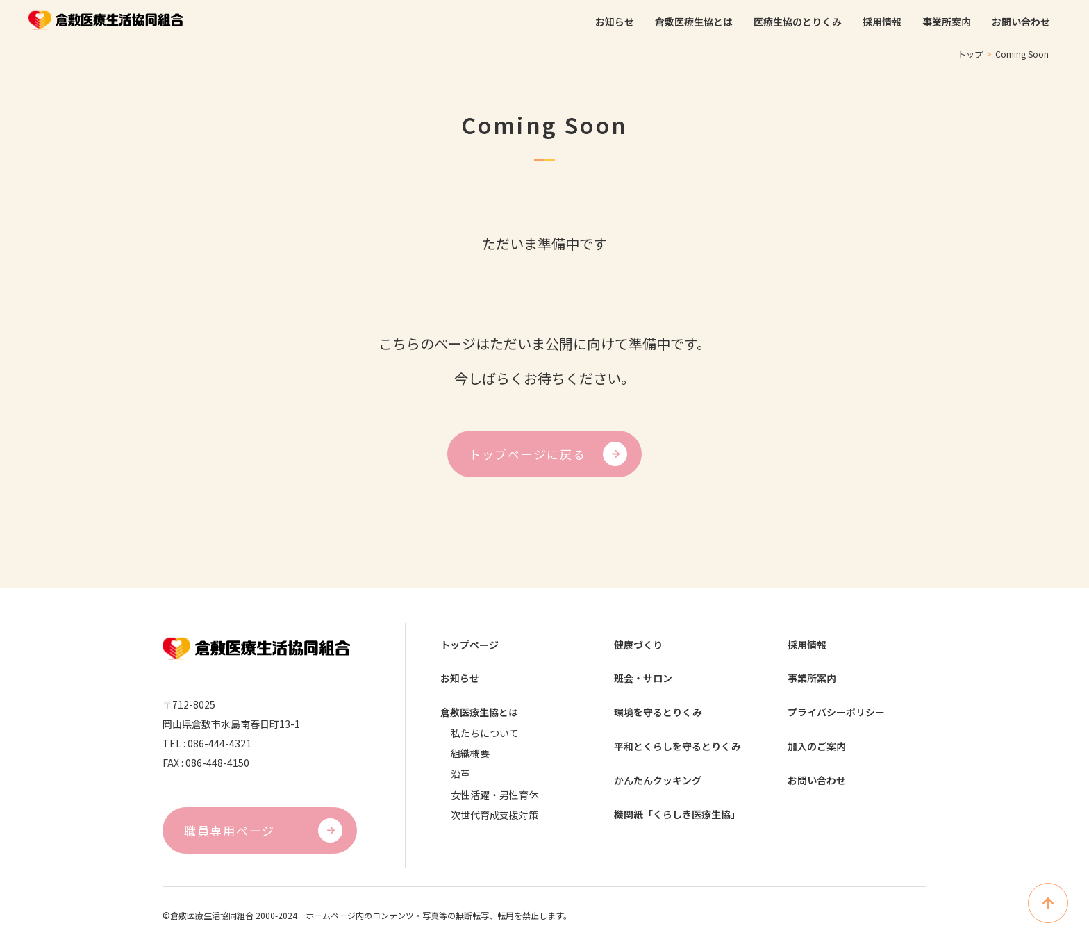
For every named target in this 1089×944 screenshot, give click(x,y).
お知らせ (459, 679)
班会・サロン (643, 679)
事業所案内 (812, 679)
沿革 (460, 776)
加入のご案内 (817, 749)
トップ (970, 54)
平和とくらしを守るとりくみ (677, 749)
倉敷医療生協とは (479, 714)
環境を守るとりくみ (658, 714)
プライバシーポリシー (836, 714)
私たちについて (485, 734)
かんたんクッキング (657, 783)
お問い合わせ (817, 783)
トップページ (469, 645)
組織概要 (470, 755)
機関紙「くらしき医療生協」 (677, 818)
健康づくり (638, 645)
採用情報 (807, 645)
